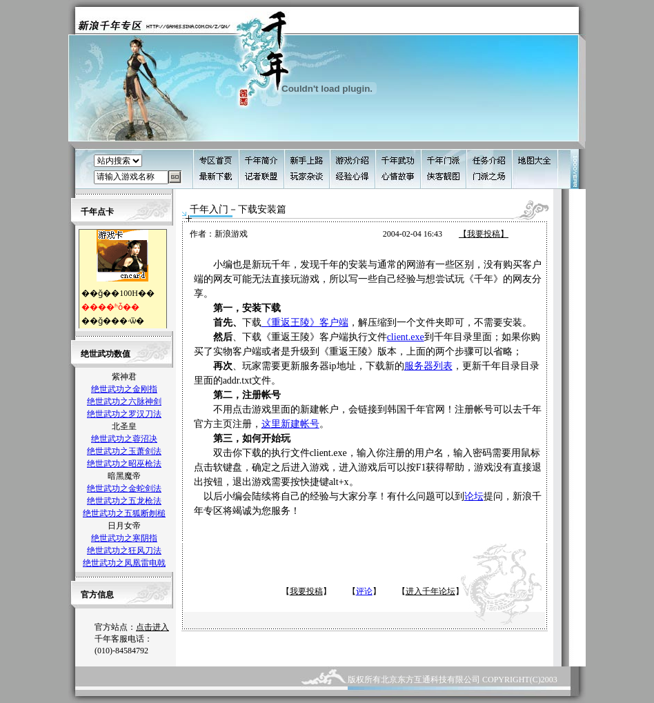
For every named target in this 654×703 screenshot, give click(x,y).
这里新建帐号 (290, 424)
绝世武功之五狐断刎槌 (124, 513)
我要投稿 (306, 591)
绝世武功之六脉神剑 (124, 401)
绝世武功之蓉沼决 (124, 439)
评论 (364, 591)
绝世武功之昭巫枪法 (124, 463)
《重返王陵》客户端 (304, 322)
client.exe (405, 337)
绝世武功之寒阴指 (124, 538)
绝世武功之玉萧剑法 (124, 451)
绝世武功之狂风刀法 (124, 550)
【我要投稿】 (483, 234)
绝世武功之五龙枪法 (124, 501)
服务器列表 (428, 366)
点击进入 (152, 627)
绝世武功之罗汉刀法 (124, 414)
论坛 (474, 496)
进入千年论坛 (430, 591)
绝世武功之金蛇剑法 (124, 488)
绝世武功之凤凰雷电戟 (124, 563)
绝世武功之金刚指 (124, 389)
